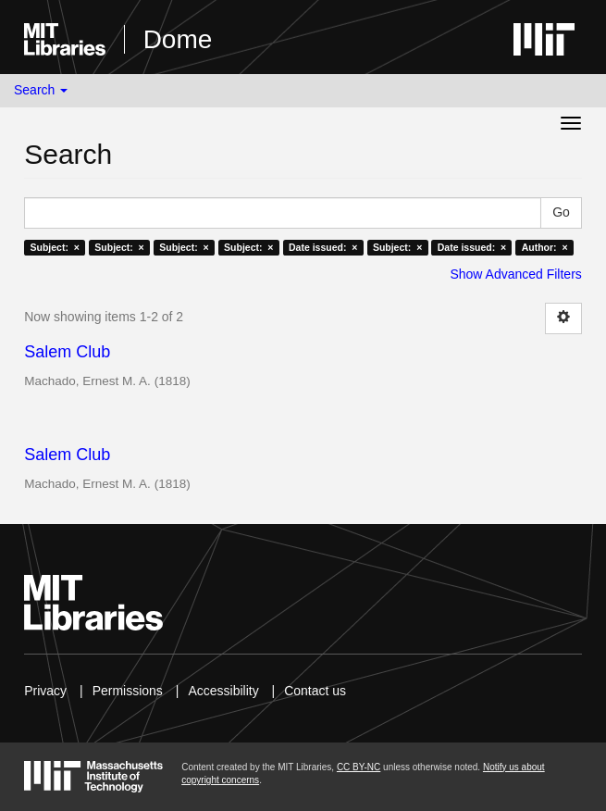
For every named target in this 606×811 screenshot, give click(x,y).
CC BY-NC (358, 767)
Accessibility (223, 690)
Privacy (45, 690)
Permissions (128, 690)
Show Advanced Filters (515, 274)
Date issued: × (323, 247)
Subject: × (54, 247)
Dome (178, 39)
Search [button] (41, 89)
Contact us (315, 690)
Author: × (545, 247)
